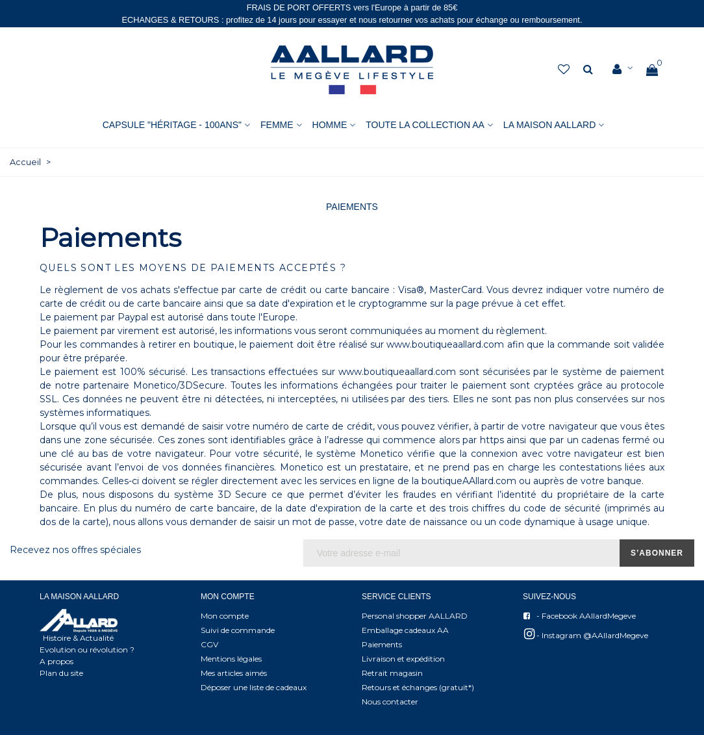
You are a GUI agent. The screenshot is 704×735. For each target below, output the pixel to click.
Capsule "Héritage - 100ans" (172, 125)
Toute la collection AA (425, 125)
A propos (56, 661)
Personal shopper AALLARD (415, 616)
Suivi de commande (238, 630)
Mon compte (225, 616)
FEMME (277, 125)
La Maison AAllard (549, 125)
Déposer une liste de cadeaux (254, 687)
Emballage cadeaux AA (405, 630)
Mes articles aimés (234, 673)
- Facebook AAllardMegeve (579, 616)
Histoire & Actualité (78, 638)
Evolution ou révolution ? (87, 649)
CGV (209, 644)
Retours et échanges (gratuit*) (418, 687)
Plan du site (61, 673)
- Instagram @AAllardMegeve (585, 634)
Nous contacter (390, 701)
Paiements (382, 644)
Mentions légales (231, 659)
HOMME (329, 125)
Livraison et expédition (403, 659)
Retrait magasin (392, 673)
